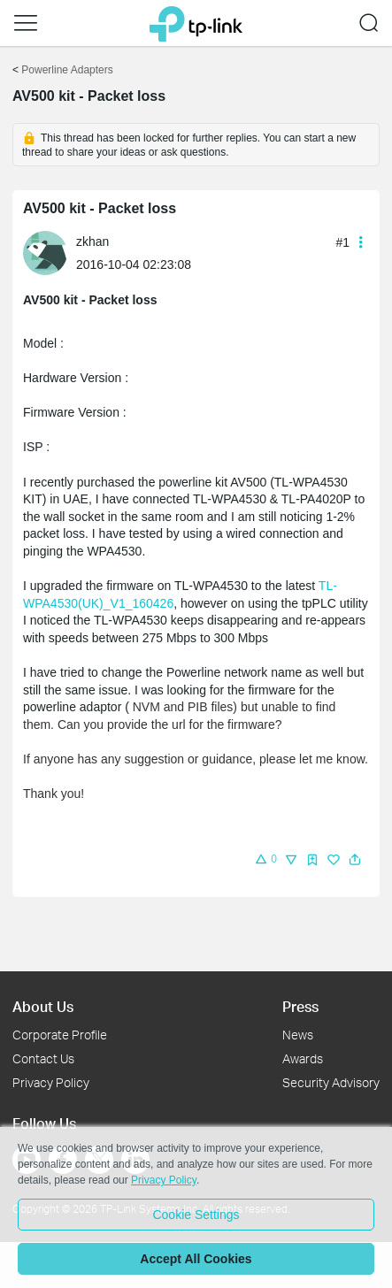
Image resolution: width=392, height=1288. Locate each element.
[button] (25, 23)
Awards (302, 1058)
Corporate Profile (59, 1034)
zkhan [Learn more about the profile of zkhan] (92, 241)
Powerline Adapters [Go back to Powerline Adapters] (66, 70)
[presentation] (45, 253)
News (297, 1034)
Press (300, 1006)
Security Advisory (331, 1082)
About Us (42, 1006)
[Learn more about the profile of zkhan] (49, 252)
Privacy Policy (50, 1082)
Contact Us (43, 1058)
